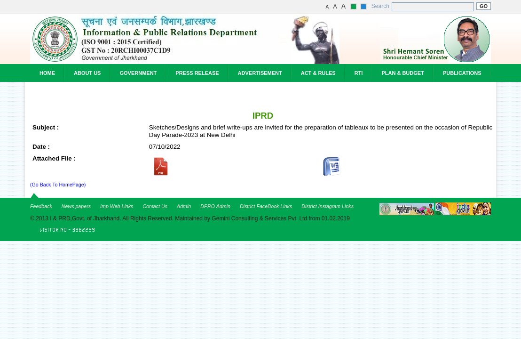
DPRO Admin (215, 206)
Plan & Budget (402, 73)
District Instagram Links (327, 206)
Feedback (41, 206)
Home (47, 73)
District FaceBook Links (266, 206)
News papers (76, 206)
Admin (184, 206)
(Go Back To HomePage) (58, 184)
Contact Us (154, 206)
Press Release (197, 73)
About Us (87, 73)
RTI (359, 73)
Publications (462, 73)
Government (138, 73)
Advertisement (260, 73)
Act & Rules (318, 73)
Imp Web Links (116, 206)
